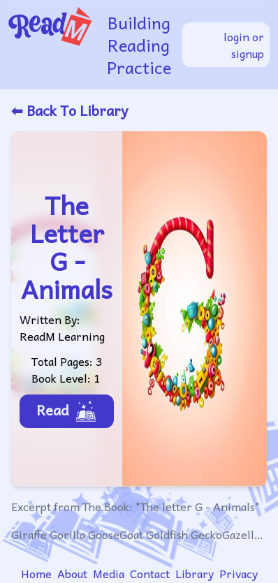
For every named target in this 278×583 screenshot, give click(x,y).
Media (108, 573)
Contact (150, 573)
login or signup (244, 44)
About (72, 573)
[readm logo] (52, 45)
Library (194, 573)
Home (36, 573)
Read (66, 410)
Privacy (238, 573)
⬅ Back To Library (69, 110)
